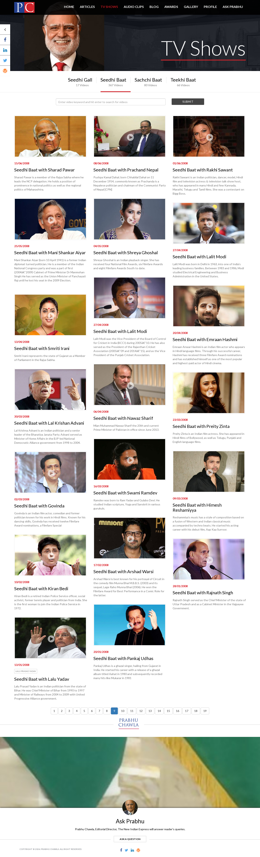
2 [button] (62, 711)
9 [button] (114, 711)
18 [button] (195, 711)
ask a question (130, 839)
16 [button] (177, 711)
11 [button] (131, 711)
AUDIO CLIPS (134, 7)
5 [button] (84, 711)
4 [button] (77, 711)
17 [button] (186, 711)
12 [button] (141, 711)
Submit (187, 101)
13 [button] (150, 711)
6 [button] (92, 711)
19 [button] (205, 711)
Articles (87, 7)
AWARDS (171, 7)
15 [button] (168, 711)
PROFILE (210, 7)
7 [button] (99, 711)
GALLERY (191, 7)
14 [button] (159, 711)
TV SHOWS (109, 7)
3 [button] (69, 711)
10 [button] (122, 711)
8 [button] (107, 711)
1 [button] (54, 711)
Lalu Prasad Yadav (25, 671)
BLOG (154, 7)
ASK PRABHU (233, 7)
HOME (69, 7)
